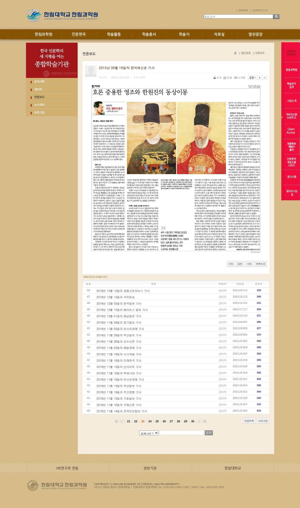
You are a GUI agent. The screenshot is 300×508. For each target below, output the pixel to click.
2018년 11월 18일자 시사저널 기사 (119, 354)
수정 (231, 264)
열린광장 (255, 34)
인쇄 (228, 77)
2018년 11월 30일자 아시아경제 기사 (120, 329)
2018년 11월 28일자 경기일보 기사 (119, 322)
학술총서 (149, 34)
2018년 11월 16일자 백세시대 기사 (119, 373)
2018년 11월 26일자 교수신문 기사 (119, 341)
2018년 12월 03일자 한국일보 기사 (119, 303)
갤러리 (38, 89)
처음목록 (249, 421)
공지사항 (39, 81)
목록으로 (260, 264)
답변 (240, 264)
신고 (218, 77)
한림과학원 (43, 34)
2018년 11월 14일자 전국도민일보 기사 (122, 411)
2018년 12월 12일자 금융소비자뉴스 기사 (123, 291)
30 (192, 421)
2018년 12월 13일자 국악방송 (116, 297)
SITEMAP (243, 10)
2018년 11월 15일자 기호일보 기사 (119, 398)
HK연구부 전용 (67, 468)
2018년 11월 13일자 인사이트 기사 (119, 367)
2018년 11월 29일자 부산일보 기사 (119, 335)
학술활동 (114, 34)
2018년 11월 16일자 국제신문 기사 (119, 405)
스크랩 (240, 77)
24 (149, 421)
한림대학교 (233, 468)
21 (128, 421)
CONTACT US (259, 10)
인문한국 (79, 34)
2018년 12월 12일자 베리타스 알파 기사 (122, 310)
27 (171, 421)
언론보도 (39, 97)
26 (164, 421)
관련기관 (39, 112)
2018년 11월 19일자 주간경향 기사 (119, 392)
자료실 (219, 34)
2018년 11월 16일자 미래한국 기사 (119, 360)
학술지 (184, 34)
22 (135, 421)
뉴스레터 (39, 104)
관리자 (222, 290)
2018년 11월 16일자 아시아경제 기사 (120, 379)
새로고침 (263, 421)
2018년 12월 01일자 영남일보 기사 (119, 316)
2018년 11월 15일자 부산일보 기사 (119, 386)
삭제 (249, 264)
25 (157, 421)
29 (185, 421)
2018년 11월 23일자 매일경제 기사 (119, 348)
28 (178, 421)
